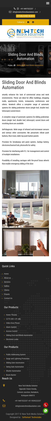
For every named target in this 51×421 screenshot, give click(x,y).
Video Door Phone (13, 323)
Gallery (6, 286)
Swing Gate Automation (15, 367)
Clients (6, 290)
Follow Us (20, 22)
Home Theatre (11, 315)
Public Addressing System (16, 354)
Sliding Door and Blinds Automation (30, 65)
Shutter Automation (13, 371)
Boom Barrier (11, 375)
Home (10, 65)
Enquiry (7, 294)
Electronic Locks (12, 339)
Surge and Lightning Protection (17, 359)
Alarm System (11, 327)
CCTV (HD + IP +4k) (13, 319)
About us (7, 278)
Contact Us (8, 298)
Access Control (11, 331)
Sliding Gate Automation (15, 363)
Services (7, 282)
